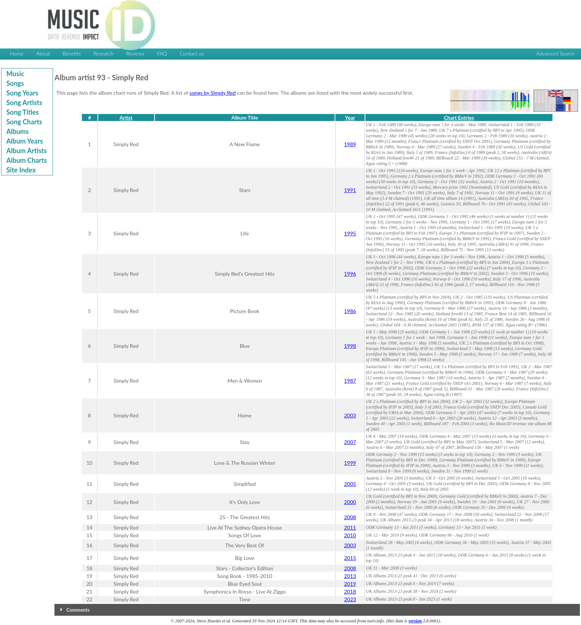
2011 (350, 527)
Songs (15, 83)
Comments (77, 610)
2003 (350, 415)
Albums (17, 131)
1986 (350, 311)
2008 (350, 517)
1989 (350, 144)
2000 (350, 502)
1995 (350, 233)
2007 (350, 442)
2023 (350, 599)
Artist (125, 117)
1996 (350, 274)
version (415, 621)
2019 (350, 584)
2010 (350, 535)
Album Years (24, 141)
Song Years (22, 93)
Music (15, 74)
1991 (350, 190)
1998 (350, 346)
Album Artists (26, 151)
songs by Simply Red (213, 93)
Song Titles (22, 112)
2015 (350, 558)
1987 (350, 380)
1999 (350, 463)
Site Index (21, 170)
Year (350, 117)
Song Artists (24, 102)
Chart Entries (459, 117)
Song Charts (24, 122)
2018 (350, 591)
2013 (350, 576)
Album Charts (26, 160)
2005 (350, 484)
